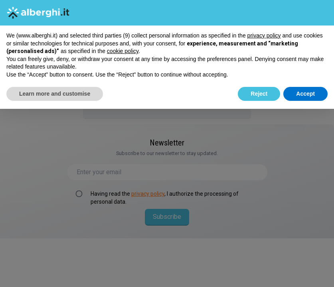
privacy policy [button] (264, 35)
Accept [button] (305, 93)
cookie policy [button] (122, 51)
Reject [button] (259, 93)
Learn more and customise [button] (54, 93)
